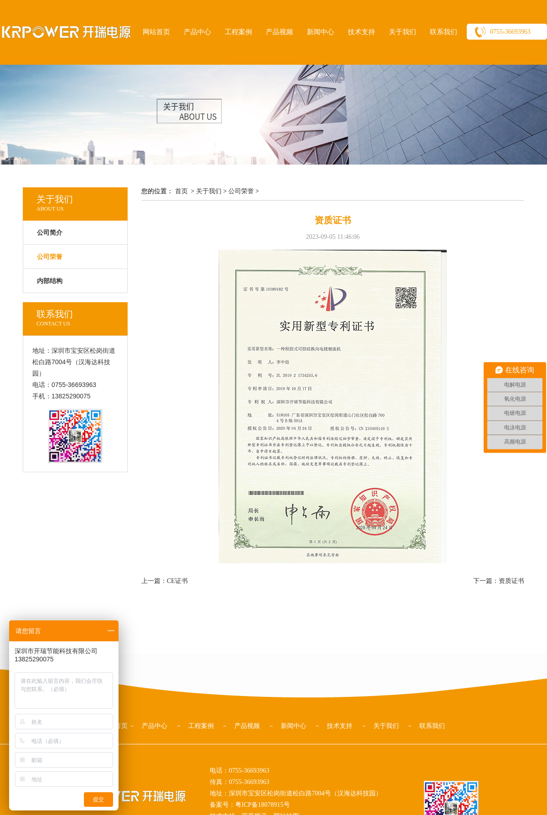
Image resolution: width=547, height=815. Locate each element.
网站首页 (156, 32)
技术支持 (361, 32)
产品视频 (279, 32)
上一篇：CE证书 (164, 581)
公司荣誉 (241, 191)
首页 (181, 191)
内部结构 (49, 281)
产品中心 (197, 32)
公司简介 (49, 232)
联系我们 (443, 32)
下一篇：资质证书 (498, 581)
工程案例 (238, 32)
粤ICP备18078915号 (262, 804)
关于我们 (402, 32)
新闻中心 (320, 32)
